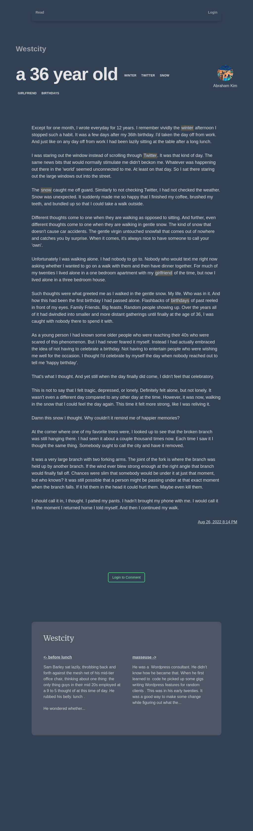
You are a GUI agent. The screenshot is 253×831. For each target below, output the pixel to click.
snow (164, 75)
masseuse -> (144, 657)
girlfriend (28, 93)
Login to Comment (126, 577)
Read (40, 12)
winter (130, 75)
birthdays (50, 93)
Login (212, 12)
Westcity (31, 49)
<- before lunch (57, 657)
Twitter (148, 75)
